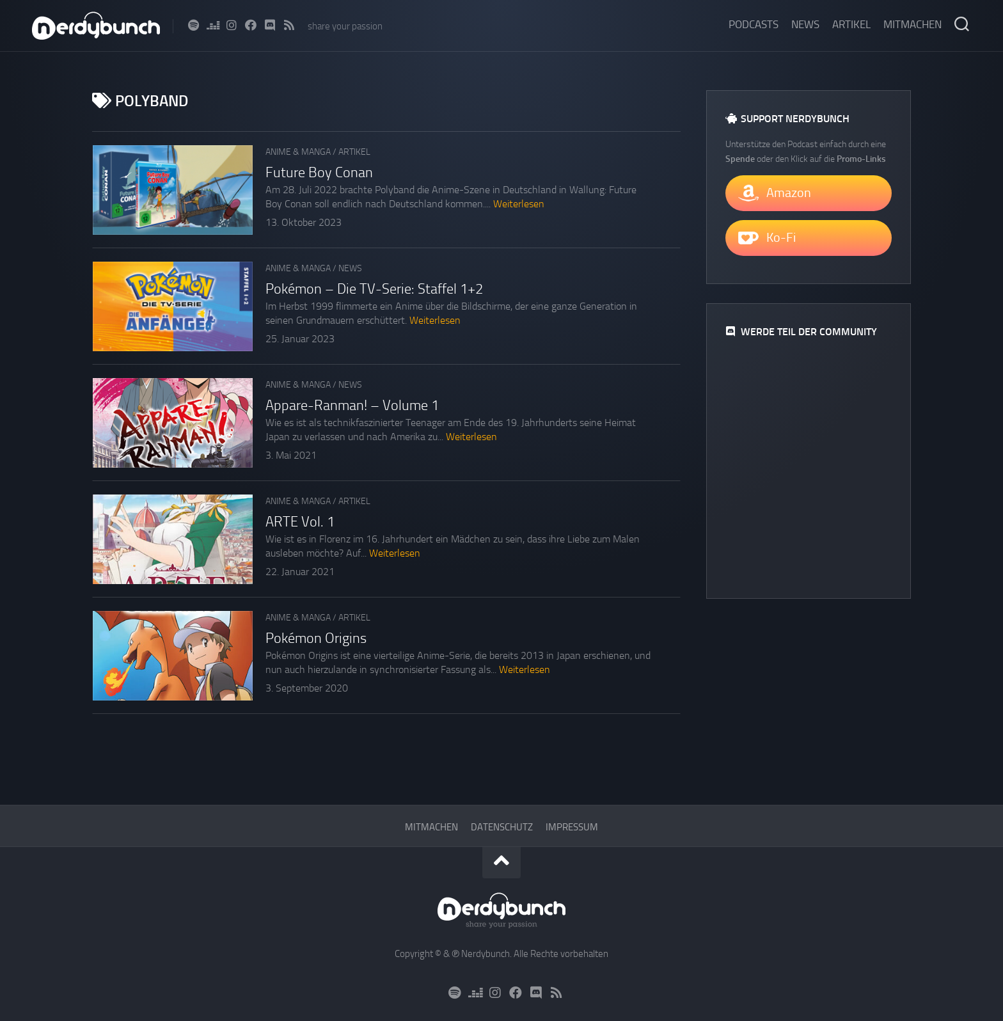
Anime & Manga (298, 151)
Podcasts (753, 24)
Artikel (851, 24)
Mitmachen (912, 24)
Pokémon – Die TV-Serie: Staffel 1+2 (374, 289)
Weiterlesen (518, 204)
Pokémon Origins (316, 638)
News (805, 24)
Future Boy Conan (319, 172)
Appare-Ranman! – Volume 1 (352, 405)
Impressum (572, 827)
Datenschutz (502, 827)
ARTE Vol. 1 (300, 522)
